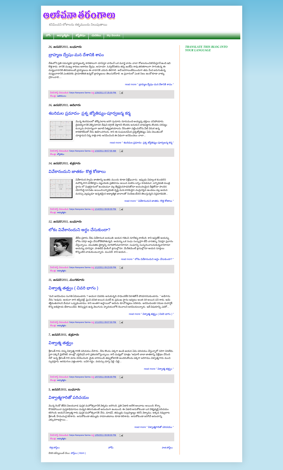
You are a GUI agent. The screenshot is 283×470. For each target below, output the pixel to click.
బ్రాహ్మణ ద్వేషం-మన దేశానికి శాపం (76, 54)
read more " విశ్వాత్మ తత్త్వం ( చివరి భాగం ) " (151, 314)
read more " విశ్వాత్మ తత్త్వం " (159, 368)
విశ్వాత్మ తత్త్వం (61, 342)
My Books (113, 35)
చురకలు (96, 35)
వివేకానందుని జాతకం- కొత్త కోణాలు (77, 171)
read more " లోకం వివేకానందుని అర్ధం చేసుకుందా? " (147, 259)
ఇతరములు (61, 96)
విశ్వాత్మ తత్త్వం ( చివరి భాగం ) (73, 288)
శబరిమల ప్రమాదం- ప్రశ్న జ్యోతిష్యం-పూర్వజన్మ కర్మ (90, 113)
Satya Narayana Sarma (80, 92)
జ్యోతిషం (80, 35)
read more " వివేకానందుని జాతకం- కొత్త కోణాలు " (149, 200)
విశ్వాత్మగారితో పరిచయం (69, 397)
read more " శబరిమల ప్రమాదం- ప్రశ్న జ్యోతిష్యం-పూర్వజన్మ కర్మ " (142, 142)
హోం (48, 35)
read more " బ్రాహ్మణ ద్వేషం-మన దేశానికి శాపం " (149, 84)
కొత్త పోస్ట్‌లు (55, 447)
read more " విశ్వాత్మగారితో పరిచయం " (154, 427)
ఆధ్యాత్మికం (63, 35)
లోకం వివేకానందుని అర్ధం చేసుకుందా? (79, 229)
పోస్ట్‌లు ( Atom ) (78, 453)
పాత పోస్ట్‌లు (167, 447)
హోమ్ (111, 447)
